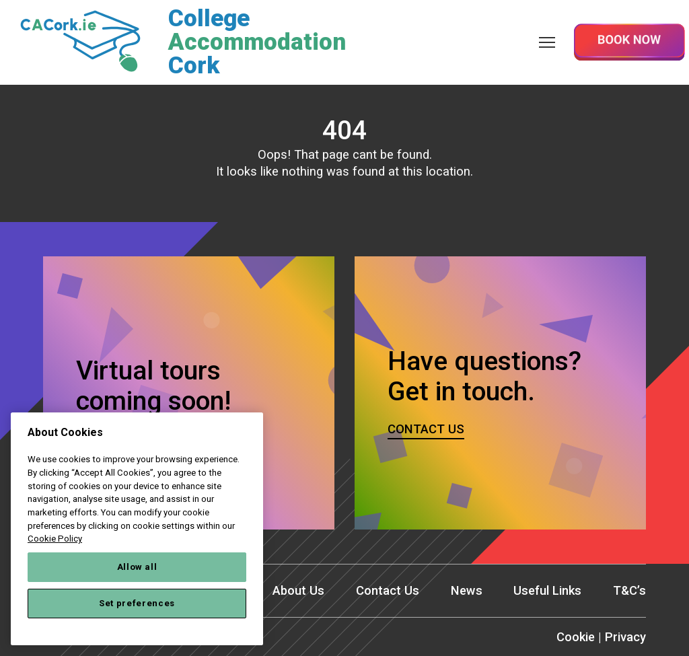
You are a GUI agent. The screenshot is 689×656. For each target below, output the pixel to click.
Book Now (629, 42)
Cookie (575, 637)
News (465, 590)
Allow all (137, 567)
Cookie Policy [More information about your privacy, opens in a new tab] (55, 539)
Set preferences (137, 603)
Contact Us (386, 590)
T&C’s (629, 590)
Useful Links (547, 590)
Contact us (426, 428)
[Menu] (547, 42)
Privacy (625, 637)
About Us (297, 590)
